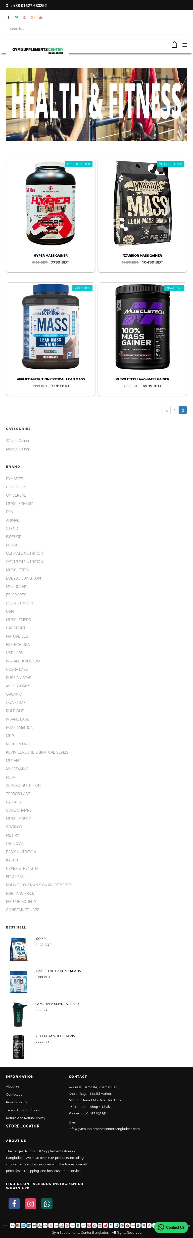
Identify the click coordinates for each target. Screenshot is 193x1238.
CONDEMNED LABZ (22, 910)
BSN (9, 512)
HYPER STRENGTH (22, 868)
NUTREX (13, 545)
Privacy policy (16, 1102)
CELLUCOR (15, 487)
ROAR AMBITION (19, 728)
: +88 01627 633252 (26, 6)
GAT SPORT (16, 628)
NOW (10, 777)
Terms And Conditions (23, 1110)
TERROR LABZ (18, 794)
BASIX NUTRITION (21, 852)
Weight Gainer (17, 441)
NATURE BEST (18, 636)
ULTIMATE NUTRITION (24, 553)
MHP (10, 736)
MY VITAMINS (17, 769)
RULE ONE (15, 711)
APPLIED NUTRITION (23, 786)
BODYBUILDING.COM (23, 578)
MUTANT (13, 761)
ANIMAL (12, 520)
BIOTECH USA (18, 645)
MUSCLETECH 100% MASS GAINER (142, 379)
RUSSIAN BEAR (18, 678)
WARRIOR (14, 827)
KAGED (12, 860)
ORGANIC (14, 694)
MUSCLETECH (18, 570)
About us (13, 1086)
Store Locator (22, 1126)
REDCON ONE (18, 744)
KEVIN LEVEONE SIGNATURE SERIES (37, 752)
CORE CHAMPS (19, 810)
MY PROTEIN (17, 587)
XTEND (12, 529)
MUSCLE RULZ (18, 819)
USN (10, 611)
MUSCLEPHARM (19, 504)
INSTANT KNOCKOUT (24, 661)
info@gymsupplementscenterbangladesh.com (104, 1129)
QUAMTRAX (16, 703)
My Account (169, 17)
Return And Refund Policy (25, 1118)
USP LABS (14, 653)
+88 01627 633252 (93, 1113)
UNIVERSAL (16, 495)
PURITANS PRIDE (20, 893)
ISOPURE (13, 537)
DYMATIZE (14, 479)
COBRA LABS (17, 669)
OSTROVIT (15, 844)
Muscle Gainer (17, 449)
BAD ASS (13, 802)
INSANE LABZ (17, 719)
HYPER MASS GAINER (51, 255)
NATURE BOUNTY (21, 902)
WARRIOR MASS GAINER (142, 255)
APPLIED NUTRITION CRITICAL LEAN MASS (51, 379)
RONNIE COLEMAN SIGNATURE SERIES (39, 885)
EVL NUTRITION (19, 603)
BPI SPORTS (16, 595)
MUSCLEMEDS (18, 620)
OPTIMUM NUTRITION (24, 562)
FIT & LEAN (15, 877)
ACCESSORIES (18, 686)
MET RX (12, 835)
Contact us (14, 1094)
